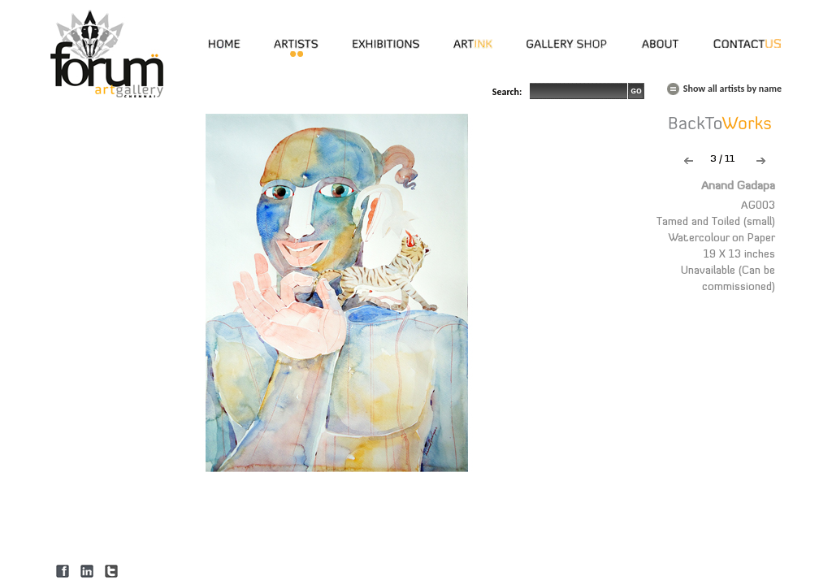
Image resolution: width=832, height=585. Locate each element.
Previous (688, 161)
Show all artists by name (732, 88)
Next (760, 161)
